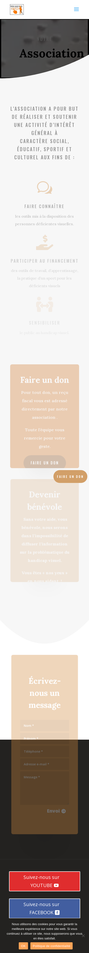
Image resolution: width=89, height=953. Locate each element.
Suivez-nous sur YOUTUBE (41, 881)
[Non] (83, 935)
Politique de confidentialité (51, 946)
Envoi (53, 809)
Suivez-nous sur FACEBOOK (41, 908)
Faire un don (45, 462)
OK (23, 946)
